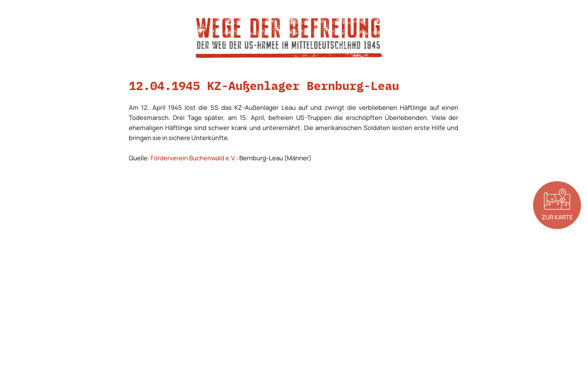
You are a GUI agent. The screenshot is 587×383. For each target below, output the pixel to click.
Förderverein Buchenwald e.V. (193, 158)
